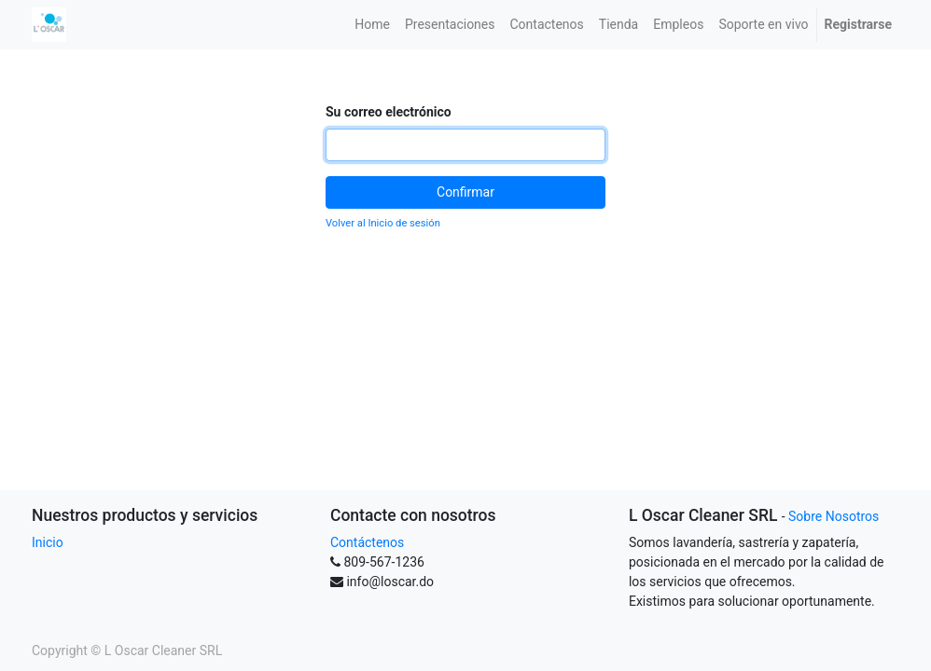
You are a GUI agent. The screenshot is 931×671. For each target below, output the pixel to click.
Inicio (47, 542)
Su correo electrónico (389, 111)
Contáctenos (367, 542)
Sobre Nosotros (833, 516)
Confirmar (465, 192)
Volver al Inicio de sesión (383, 223)
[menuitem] (372, 24)
